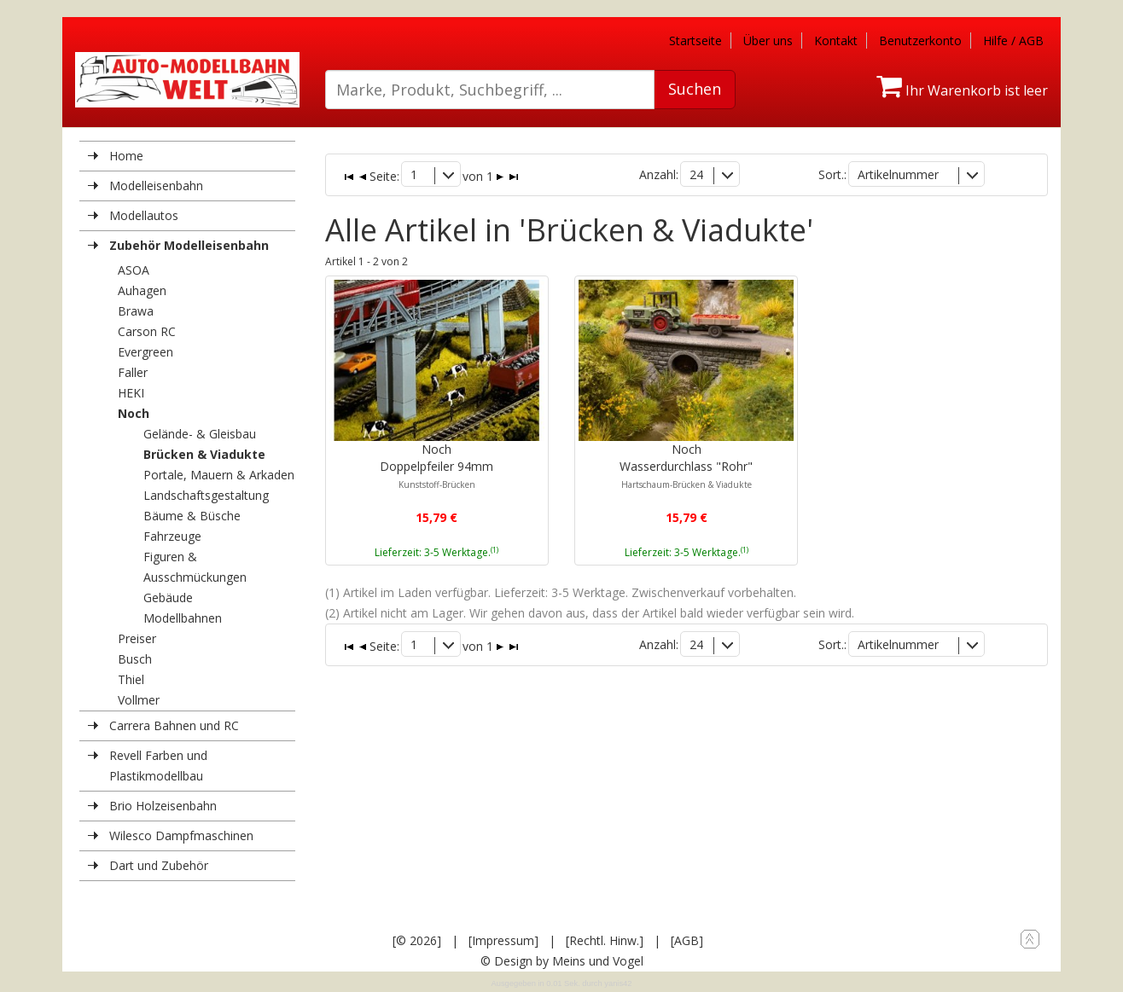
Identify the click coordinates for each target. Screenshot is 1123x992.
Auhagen (142, 290)
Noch (133, 413)
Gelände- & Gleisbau (199, 434)
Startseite (695, 40)
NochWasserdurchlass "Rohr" (686, 465)
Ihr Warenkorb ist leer (962, 90)
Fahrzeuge (172, 536)
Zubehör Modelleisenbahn (189, 245)
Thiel (131, 679)
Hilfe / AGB (1013, 40)
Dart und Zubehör (158, 865)
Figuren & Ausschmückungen (195, 566)
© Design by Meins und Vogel (561, 961)
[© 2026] (417, 940)
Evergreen (145, 352)
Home (126, 156)
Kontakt (836, 40)
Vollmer (139, 700)
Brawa (136, 311)
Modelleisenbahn (156, 185)
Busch (135, 659)
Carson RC (147, 331)
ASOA (133, 270)
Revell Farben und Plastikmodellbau (158, 765)
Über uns (768, 40)
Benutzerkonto (920, 40)
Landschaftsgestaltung (206, 495)
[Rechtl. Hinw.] (604, 940)
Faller (133, 372)
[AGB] (687, 940)
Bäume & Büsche (192, 516)
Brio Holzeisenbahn (163, 806)
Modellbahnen (182, 618)
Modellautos (143, 215)
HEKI (131, 393)
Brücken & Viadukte (204, 454)
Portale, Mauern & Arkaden (218, 475)
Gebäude (168, 597)
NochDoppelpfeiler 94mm (436, 465)
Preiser (137, 638)
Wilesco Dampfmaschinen (181, 835)
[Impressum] (503, 940)
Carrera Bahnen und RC (174, 725)
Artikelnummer (898, 174)
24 (696, 174)
